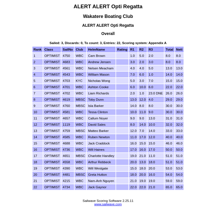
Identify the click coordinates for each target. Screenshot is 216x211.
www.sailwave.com (108, 204)
